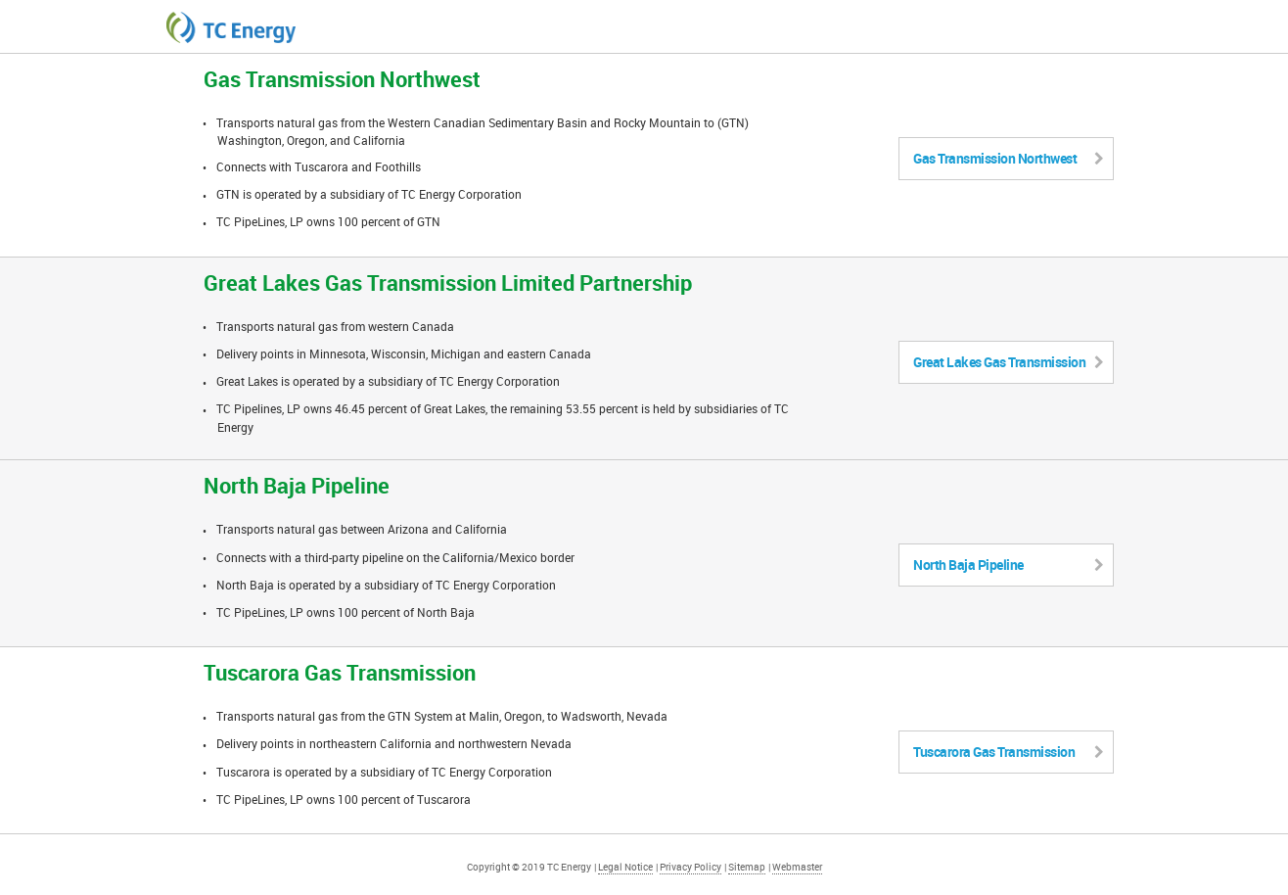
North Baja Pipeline (1008, 564)
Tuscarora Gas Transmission (1008, 751)
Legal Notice (625, 866)
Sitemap (746, 866)
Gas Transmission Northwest (1008, 158)
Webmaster (797, 866)
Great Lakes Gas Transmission (1008, 362)
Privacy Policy (690, 866)
